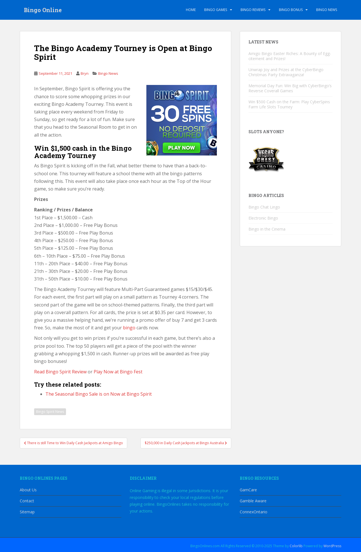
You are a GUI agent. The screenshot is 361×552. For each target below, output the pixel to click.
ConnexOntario (253, 511)
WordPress (332, 546)
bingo (129, 328)
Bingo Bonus (291, 9)
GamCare (248, 489)
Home (191, 9)
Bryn (85, 73)
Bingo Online (43, 10)
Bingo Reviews (253, 9)
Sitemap (27, 511)
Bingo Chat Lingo (264, 207)
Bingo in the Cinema (266, 229)
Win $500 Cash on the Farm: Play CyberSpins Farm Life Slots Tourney (289, 104)
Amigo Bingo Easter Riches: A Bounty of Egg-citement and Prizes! (289, 56)
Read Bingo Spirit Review (60, 372)
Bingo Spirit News (50, 411)
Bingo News (326, 9)
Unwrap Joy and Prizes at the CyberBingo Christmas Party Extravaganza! (285, 72)
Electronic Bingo (263, 218)
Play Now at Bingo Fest (118, 372)
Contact (27, 500)
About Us (28, 489)
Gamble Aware (253, 500)
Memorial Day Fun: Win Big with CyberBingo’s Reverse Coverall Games (290, 88)
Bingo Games (215, 9)
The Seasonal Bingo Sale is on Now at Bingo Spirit (98, 394)
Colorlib (296, 546)
